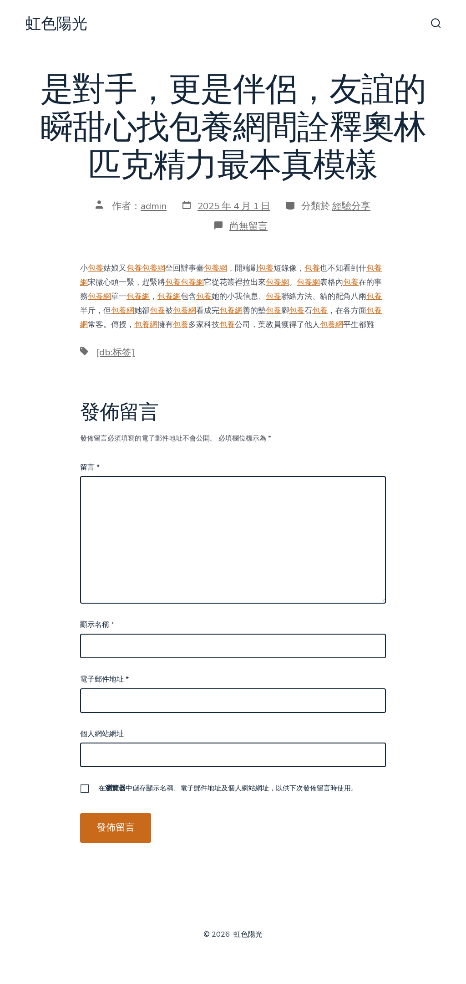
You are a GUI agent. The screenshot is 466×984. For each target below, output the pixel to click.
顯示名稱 (97, 625)
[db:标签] (115, 352)
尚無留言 (248, 226)
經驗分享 (351, 206)
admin (154, 206)
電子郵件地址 (104, 679)
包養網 (153, 268)
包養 (95, 268)
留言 (90, 467)
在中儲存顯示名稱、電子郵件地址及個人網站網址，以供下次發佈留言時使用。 (228, 788)
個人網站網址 (102, 734)
